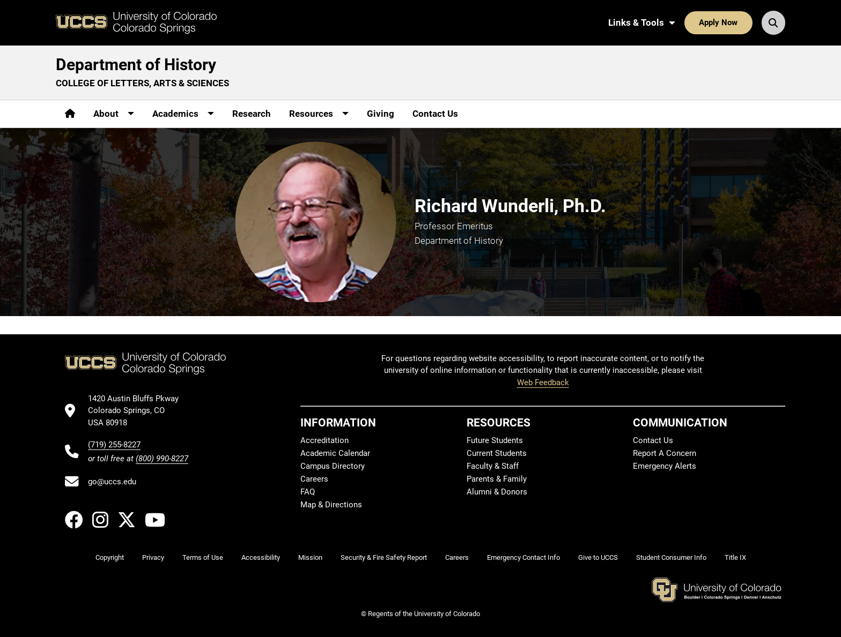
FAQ (307, 492)
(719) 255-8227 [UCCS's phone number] (114, 444)
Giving (380, 113)
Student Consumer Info (671, 557)
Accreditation (324, 440)
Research (251, 113)
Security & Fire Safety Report (384, 557)
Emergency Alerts (664, 466)
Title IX (735, 557)
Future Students (495, 440)
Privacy (153, 557)
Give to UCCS (598, 557)
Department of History (136, 64)
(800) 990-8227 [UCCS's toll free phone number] (162, 458)
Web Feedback (543, 382)
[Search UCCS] (773, 22)
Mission (310, 557)
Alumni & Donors (497, 492)
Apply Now (718, 22)
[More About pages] (113, 114)
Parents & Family (497, 479)
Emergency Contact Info (523, 557)
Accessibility (260, 557)
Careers (314, 479)
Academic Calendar (335, 453)
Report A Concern (664, 453)
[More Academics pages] (183, 114)
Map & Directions (331, 504)
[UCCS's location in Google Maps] (138, 411)
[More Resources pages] (319, 114)
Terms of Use (202, 557)
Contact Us (435, 113)
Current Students (497, 453)
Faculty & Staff (493, 466)
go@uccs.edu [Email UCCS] (112, 481)
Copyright (109, 557)
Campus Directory (332, 466)
